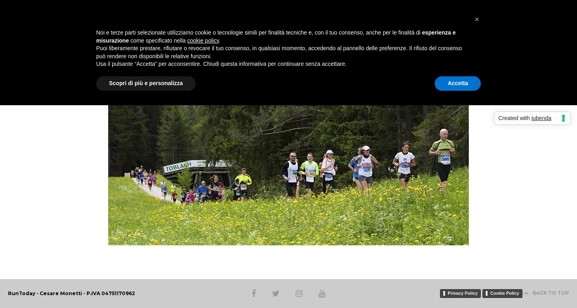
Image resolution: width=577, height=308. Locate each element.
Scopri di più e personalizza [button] (146, 83)
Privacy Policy (463, 293)
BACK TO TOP (546, 293)
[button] (476, 19)
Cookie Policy (504, 293)
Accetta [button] (458, 83)
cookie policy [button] (203, 40)
